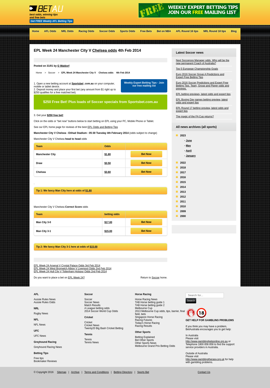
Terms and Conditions (96, 372)
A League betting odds (96, 308)
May (188, 145)
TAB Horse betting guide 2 (150, 305)
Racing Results (143, 325)
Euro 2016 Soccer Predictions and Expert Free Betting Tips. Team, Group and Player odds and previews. (202, 85)
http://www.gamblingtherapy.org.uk (205, 359)
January (191, 155)
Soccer (51, 72)
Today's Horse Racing (147, 323)
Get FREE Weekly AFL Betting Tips (51, 21)
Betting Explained (145, 337)
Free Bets (146, 31)
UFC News (40, 335)
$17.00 (108, 222)
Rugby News (41, 313)
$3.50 (107, 163)
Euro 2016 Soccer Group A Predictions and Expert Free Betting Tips (200, 76)
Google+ (230, 38)
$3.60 (107, 172)
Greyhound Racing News (48, 347)
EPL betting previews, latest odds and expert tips (203, 94)
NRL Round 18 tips (214, 31)
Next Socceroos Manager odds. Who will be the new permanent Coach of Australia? (202, 62)
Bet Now (146, 154)
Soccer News (91, 302)
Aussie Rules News (44, 299)
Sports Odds (127, 31)
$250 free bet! (55, 115)
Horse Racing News (146, 299)
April (189, 150)
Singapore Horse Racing (149, 317)
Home (35, 31)
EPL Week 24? (76, 277)
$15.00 (108, 231)
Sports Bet (143, 372)
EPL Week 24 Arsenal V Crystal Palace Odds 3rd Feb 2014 (67, 265)
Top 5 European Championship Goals (197, 68)
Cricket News (91, 325)
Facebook (226, 38)
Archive (75, 372)
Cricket (88, 322)
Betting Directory (123, 372)
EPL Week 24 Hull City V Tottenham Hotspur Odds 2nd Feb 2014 (70, 271)
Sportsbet (77, 83)
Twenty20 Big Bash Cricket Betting (103, 328)
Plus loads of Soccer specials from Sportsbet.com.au (100, 102)
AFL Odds (50, 31)
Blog (234, 31)
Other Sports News (145, 343)
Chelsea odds (104, 50)
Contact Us (204, 372)
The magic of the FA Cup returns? (195, 116)
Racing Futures (143, 320)
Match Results (92, 305)
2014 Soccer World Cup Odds (101, 311)
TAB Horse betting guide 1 (150, 302)
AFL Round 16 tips (187, 31)
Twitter (221, 38)
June (189, 140)
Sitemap (61, 372)
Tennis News (91, 342)
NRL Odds (67, 31)
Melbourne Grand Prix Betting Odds (155, 346)
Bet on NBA (164, 31)
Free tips (39, 358)
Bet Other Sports (144, 340)
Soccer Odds (107, 31)
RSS (234, 38)
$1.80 (107, 154)
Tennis (88, 339)
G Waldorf (63, 65)
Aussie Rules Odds (44, 302)
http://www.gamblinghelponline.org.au (207, 341)
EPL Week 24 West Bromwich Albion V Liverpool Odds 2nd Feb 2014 (72, 268)
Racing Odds (86, 31)
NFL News (40, 324)
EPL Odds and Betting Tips (103, 127)
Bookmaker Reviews (45, 361)
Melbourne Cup (143, 308)
